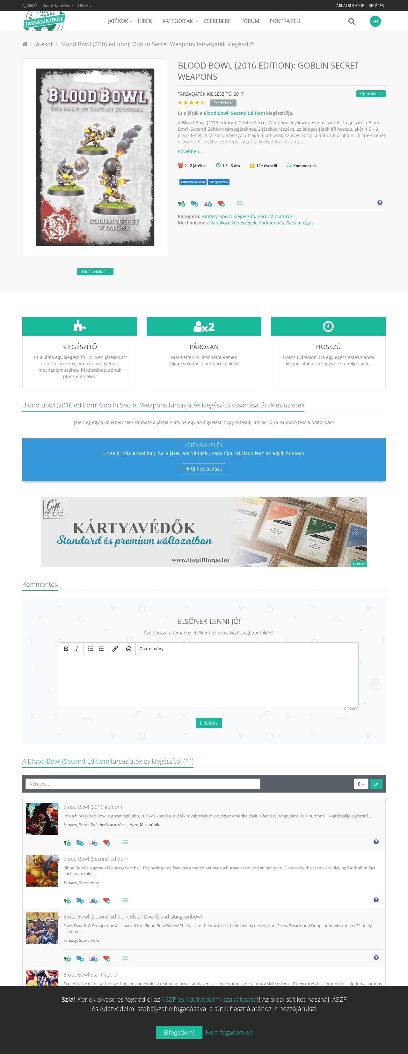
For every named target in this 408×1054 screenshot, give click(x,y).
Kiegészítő (244, 216)
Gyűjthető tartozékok (109, 777)
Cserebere (217, 21)
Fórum (250, 21)
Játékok (118, 21)
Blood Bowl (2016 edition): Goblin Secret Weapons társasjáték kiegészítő (157, 44)
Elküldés (209, 675)
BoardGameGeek (57, 5)
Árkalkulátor (350, 5)
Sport (225, 216)
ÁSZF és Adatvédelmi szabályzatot (210, 999)
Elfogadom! (179, 1032)
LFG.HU (84, 5)
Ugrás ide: (371, 93)
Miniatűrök (281, 216)
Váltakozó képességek (233, 223)
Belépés (376, 5)
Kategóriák (178, 21)
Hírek (145, 21)
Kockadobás (271, 223)
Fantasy (209, 216)
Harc (262, 216)
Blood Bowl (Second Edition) (234, 113)
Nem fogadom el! (229, 1032)
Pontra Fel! (285, 21)
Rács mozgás (300, 223)
